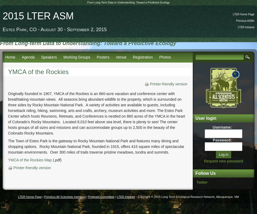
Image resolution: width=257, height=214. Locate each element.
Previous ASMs (245, 20)
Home (10, 57)
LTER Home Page (243, 14)
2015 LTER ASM (38, 15)
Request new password (223, 161)
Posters (103, 57)
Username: (224, 127)
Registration (143, 57)
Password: (223, 140)
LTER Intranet (246, 27)
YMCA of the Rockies (38, 71)
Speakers (49, 57)
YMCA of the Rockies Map (30, 160)
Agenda (28, 57)
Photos (165, 57)
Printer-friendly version (166, 84)
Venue (121, 57)
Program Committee (101, 196)
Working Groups (76, 57)
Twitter (201, 182)
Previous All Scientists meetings (65, 196)
